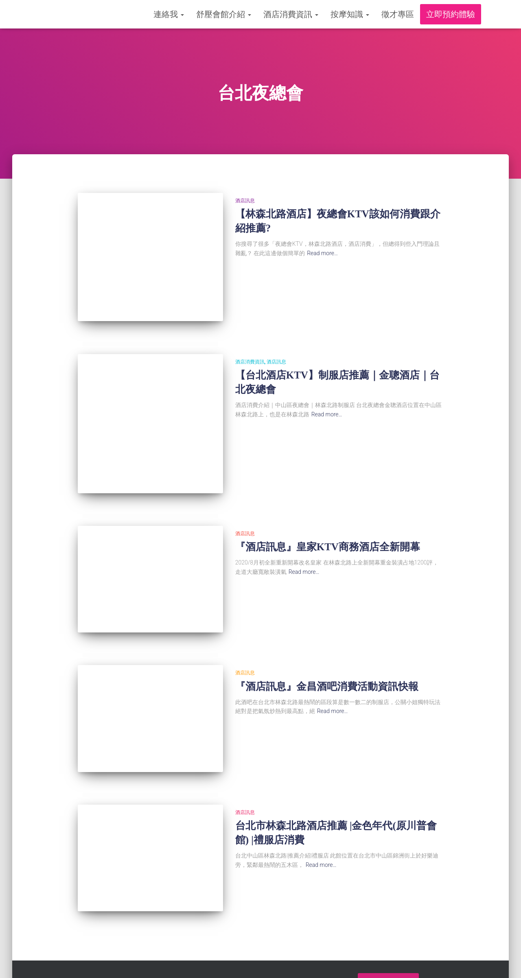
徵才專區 (397, 14)
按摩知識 (350, 14)
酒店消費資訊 (290, 14)
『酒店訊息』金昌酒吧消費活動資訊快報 (326, 669)
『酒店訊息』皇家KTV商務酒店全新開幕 (327, 535)
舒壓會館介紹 (223, 14)
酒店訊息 (245, 200)
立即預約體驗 (450, 14)
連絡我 (168, 14)
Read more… (322, 253)
